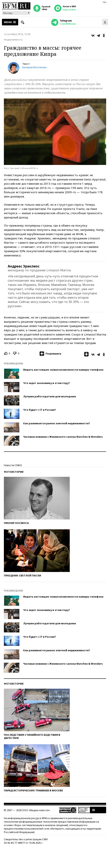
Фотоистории (13, 472)
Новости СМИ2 (13, 465)
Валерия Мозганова (34, 67)
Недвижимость (13, 39)
